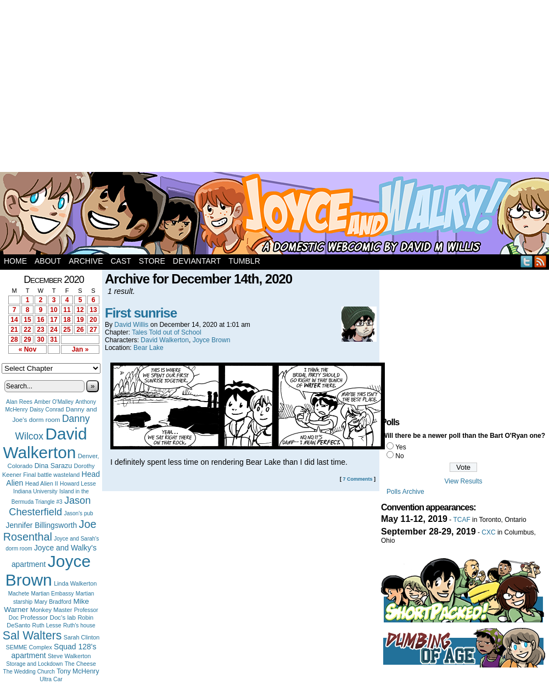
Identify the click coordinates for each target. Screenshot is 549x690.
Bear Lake (148, 348)
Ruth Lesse (46, 625)
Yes (400, 447)
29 (27, 339)
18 (66, 320)
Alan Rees (19, 402)
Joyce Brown (48, 570)
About (48, 261)
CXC (488, 532)
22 (27, 329)
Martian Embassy (52, 594)
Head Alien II (41, 483)
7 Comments (357, 479)
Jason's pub (78, 513)
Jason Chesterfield (50, 506)
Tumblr (244, 261)
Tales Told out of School (166, 332)
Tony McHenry (78, 671)
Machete (19, 594)
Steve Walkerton (69, 656)
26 (79, 329)
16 (40, 320)
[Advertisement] (201, 88)
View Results (463, 481)
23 (40, 329)
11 (66, 310)
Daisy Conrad (47, 410)
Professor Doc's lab (48, 617)
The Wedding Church (29, 672)
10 (53, 310)
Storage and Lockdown (34, 664)
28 (14, 339)
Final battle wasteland (51, 474)
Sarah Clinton (81, 637)
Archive (86, 261)
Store (152, 261)
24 (53, 329)
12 (79, 310)
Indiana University (35, 491)
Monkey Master (51, 609)
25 (66, 329)
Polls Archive (405, 492)
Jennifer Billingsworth (41, 525)
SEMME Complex (29, 647)
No (399, 456)
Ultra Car (51, 679)
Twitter (527, 261)
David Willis (131, 325)
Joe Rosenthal (50, 530)
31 (53, 339)
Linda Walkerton (75, 583)
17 (53, 320)
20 (93, 320)
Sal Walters (32, 635)
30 (40, 339)
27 (93, 329)
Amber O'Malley (54, 402)
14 (14, 320)
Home (15, 261)
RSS (540, 261)
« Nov (28, 349)
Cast (120, 261)
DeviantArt (197, 261)
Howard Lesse (78, 484)
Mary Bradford (53, 601)
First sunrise (141, 312)
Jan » (80, 349)
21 (14, 329)
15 (27, 320)
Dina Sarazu (53, 466)
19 (79, 320)
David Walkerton (45, 443)
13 (93, 310)
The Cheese (80, 664)
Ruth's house (79, 625)
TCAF (461, 520)
